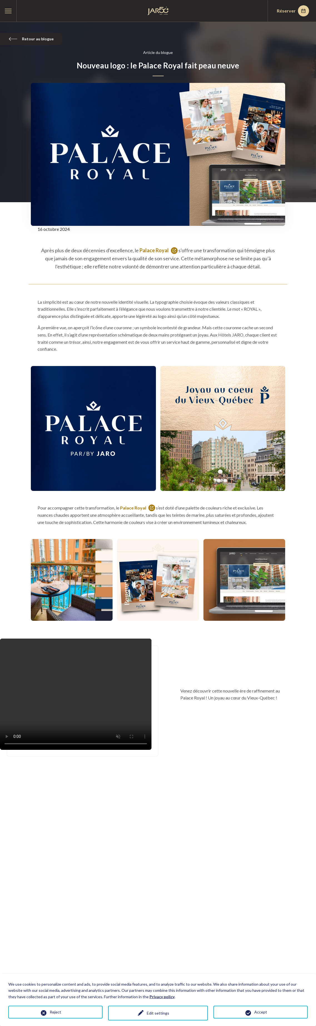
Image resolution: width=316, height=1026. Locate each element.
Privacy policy (162, 996)
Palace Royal (159, 250)
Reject (55, 1012)
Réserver (293, 10)
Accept (260, 1012)
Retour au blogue (31, 38)
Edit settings (158, 1013)
